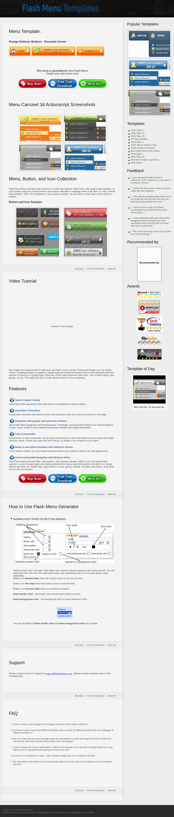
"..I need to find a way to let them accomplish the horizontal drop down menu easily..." (149, 210)
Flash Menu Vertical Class (144, 145)
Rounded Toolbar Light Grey (145, 159)
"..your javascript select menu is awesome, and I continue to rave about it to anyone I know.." (151, 180)
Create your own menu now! (62, 73)
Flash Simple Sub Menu (143, 148)
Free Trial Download (95, 269)
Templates (135, 123)
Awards (133, 286)
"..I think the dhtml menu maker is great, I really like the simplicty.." (151, 189)
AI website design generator (83, 813)
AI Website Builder (27, 813)
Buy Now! (79, 269)
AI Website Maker (42, 813)
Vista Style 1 (137, 154)
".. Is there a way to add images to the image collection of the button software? (49, 724)
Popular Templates (143, 24)
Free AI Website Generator (60, 813)
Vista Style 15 (137, 136)
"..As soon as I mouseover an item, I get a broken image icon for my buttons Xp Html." (53, 755)
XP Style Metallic (139, 139)
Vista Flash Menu (78, 70)
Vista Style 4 (137, 142)
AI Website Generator (10, 813)
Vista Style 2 (137, 130)
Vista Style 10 (137, 156)
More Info (112, 269)
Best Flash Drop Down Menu (145, 151)
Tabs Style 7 (137, 162)
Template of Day (141, 369)
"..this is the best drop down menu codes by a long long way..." (151, 232)
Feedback (135, 171)
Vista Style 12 (137, 133)
